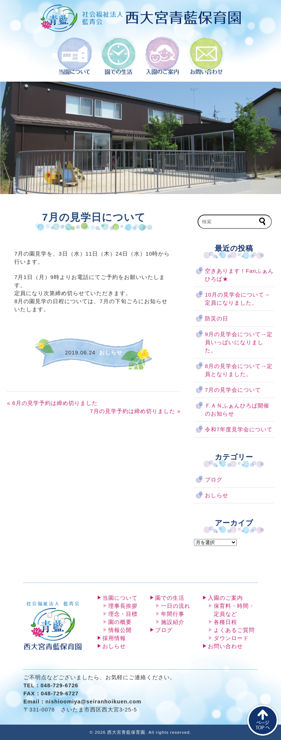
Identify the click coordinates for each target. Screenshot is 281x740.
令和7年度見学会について (239, 429)
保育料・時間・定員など (234, 610)
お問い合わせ (225, 646)
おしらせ (216, 495)
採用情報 (114, 638)
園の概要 (120, 622)
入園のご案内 (225, 598)
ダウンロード (231, 638)
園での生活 (169, 598)
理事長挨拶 (123, 606)
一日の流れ (175, 606)
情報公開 (120, 630)
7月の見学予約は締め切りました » (135, 411)
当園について (120, 598)
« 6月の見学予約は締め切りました (52, 403)
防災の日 (216, 318)
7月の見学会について (233, 390)
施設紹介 (172, 622)
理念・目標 (123, 614)
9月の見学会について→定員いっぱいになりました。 (239, 342)
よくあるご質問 (234, 630)
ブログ (213, 480)
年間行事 (172, 614)
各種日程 (225, 622)
